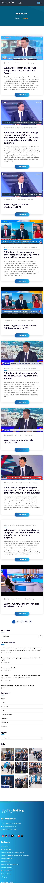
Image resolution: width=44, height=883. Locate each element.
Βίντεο (18, 199)
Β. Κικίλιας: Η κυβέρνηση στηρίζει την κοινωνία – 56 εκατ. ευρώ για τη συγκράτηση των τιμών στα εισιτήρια (22, 490)
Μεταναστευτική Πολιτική (7, 867)
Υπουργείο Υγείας (5, 861)
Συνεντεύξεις (27, 63)
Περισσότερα (22, 94)
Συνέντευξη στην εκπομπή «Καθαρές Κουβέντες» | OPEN (17, 685)
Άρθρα (3, 698)
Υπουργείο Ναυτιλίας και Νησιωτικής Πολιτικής (12, 852)
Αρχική (17, 18)
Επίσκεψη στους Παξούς (8, 668)
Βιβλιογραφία (4, 877)
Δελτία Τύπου (19, 63)
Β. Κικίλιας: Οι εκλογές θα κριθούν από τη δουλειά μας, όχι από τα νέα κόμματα (21, 375)
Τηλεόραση (33, 63)
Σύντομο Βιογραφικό (6, 849)
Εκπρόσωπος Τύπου (6, 871)
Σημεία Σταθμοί (5, 846)
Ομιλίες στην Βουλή (6, 714)
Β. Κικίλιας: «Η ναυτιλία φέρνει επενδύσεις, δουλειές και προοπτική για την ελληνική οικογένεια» (21, 254)
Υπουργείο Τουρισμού (6, 858)
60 (26, 622)
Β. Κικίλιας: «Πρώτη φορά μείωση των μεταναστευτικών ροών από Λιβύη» (20, 70)
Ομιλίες (3, 710)
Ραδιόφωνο (4, 718)
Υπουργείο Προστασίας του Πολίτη (9, 864)
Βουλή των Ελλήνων (6, 874)
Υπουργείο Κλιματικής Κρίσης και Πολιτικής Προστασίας (15, 855)
